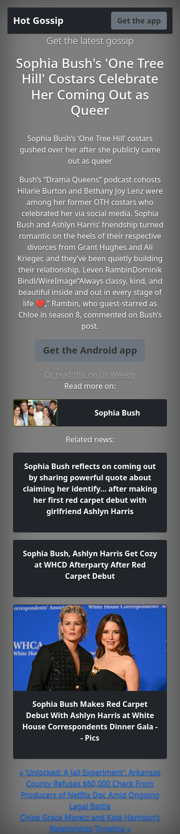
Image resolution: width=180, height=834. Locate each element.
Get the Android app (90, 350)
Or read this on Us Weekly (90, 375)
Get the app (139, 20)
